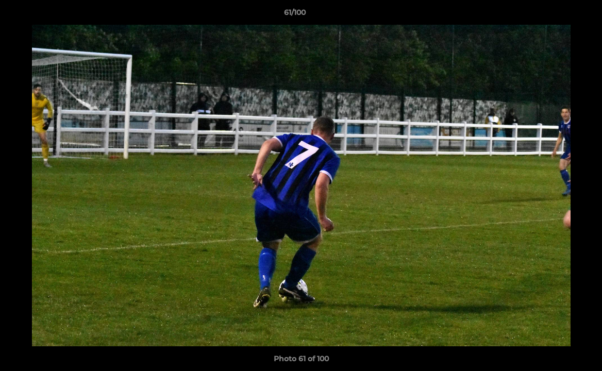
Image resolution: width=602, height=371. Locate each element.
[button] (559, 15)
